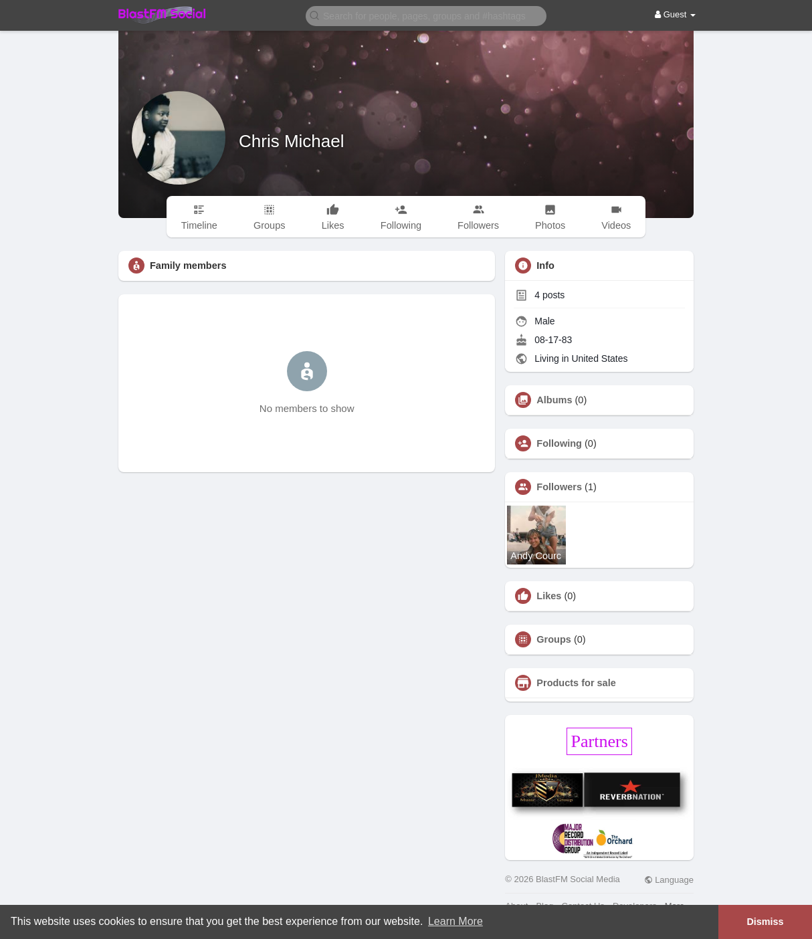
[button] (426, 15)
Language (669, 879)
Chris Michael (291, 141)
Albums (554, 400)
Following (559, 443)
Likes (548, 596)
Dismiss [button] (764, 921)
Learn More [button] (455, 921)
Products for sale (575, 682)
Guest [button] (675, 14)
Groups (553, 639)
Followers (559, 487)
